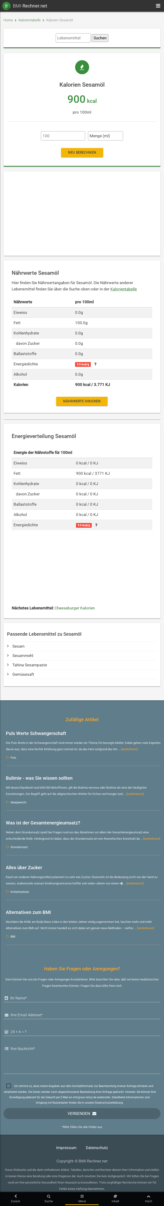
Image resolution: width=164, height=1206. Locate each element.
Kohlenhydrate (20, 892)
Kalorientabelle (29, 20)
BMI (13, 936)
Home (8, 20)
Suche (49, 1198)
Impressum (66, 1148)
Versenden (79, 1113)
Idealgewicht (18, 802)
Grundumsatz (19, 847)
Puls (13, 757)
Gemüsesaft (20, 674)
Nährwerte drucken (82, 401)
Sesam (16, 646)
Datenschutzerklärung (109, 1102)
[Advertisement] (82, 213)
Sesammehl (20, 655)
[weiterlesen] (129, 749)
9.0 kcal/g (83, 364)
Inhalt (115, 1198)
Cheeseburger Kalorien (75, 608)
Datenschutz (97, 1148)
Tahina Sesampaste (27, 665)
